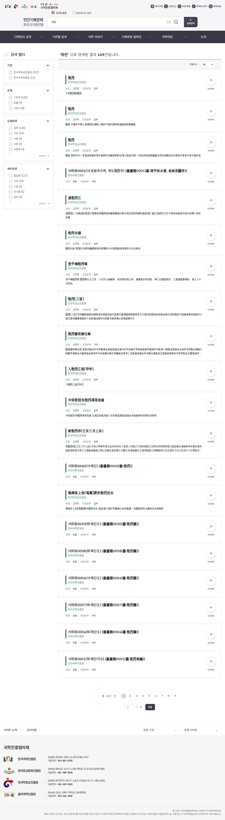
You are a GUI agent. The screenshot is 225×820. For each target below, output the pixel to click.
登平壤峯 (78, 264)
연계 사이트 (190, 730)
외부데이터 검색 (82, 13)
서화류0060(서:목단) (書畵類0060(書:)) (100, 466)
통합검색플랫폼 (33, 22)
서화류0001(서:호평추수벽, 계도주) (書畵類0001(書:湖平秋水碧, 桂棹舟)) (127, 171)
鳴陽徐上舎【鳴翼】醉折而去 (90, 493)
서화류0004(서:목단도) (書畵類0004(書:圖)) (103, 578)
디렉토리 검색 (22, 37)
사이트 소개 (10, 730)
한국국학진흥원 (76, 175)
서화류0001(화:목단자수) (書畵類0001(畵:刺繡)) (106, 659)
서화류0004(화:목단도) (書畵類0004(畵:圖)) (103, 632)
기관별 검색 (59, 37)
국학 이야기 (95, 37)
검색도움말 (61, 13)
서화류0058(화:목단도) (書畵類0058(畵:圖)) (103, 551)
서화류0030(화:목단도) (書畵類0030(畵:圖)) (103, 524)
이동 (150, 707)
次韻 (74, 233)
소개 (203, 37)
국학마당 (167, 37)
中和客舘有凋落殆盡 (86, 400)
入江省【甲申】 (80, 369)
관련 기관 (148, 730)
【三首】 (76, 299)
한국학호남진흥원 (77, 82)
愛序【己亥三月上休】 (85, 431)
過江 (74, 198)
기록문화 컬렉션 (131, 37)
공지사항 (32, 730)
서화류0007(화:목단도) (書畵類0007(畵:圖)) (103, 605)
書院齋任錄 (79, 334)
